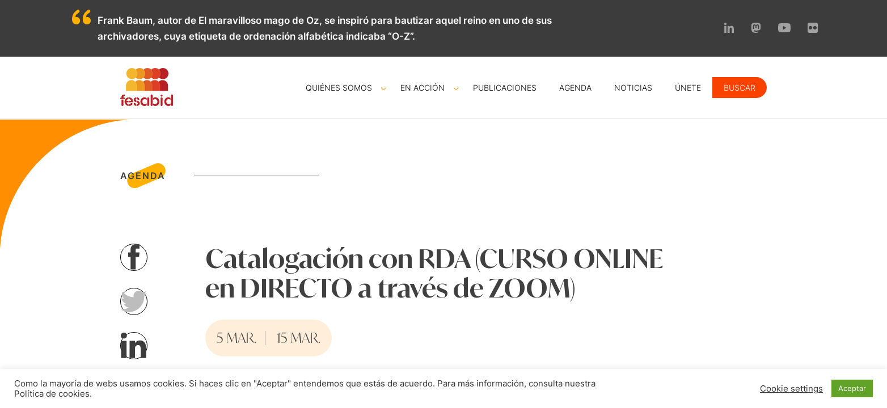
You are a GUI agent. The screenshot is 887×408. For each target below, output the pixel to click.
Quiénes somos (339, 87)
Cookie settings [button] (791, 389)
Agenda (575, 87)
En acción (422, 87)
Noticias (633, 87)
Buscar (739, 87)
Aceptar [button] (852, 388)
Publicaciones (505, 87)
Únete (688, 87)
